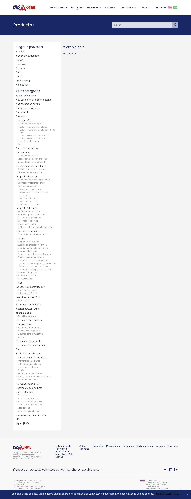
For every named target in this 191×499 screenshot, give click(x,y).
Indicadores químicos (27, 293)
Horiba (19, 76)
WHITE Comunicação (36, 487)
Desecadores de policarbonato (32, 162)
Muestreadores (23, 324)
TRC (18, 419)
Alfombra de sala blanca (29, 361)
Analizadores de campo (28, 104)
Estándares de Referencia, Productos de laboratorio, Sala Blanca (64, 451)
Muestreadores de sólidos (29, 341)
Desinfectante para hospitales (32, 169)
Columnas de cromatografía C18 (35, 135)
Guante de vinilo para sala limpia (34, 266)
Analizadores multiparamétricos (34, 192)
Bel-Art (19, 60)
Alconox (20, 51)
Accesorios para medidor (31, 189)
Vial (19, 144)
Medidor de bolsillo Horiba (29, 304)
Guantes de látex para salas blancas (35, 269)
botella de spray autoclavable (31, 214)
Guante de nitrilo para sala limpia (34, 260)
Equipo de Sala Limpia (27, 208)
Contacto (160, 7)
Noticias (146, 7)
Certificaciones (129, 7)
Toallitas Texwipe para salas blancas (34, 376)
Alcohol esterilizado (26, 95)
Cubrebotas (23, 395)
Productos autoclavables (29, 353)
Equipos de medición (27, 186)
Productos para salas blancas (31, 357)
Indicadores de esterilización (30, 287)
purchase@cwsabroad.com (84, 469)
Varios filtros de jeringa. (28, 141)
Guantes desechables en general (33, 248)
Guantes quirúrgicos (27, 272)
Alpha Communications (27, 55)
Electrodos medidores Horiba (31, 183)
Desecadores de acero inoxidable (33, 159)
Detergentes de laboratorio (30, 172)
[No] (187, 494)
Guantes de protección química (32, 245)
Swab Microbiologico (27, 316)
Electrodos (25, 195)
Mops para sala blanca (28, 367)
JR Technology (23, 80)
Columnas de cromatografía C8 (34, 138)
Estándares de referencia (29, 231)
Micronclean (22, 84)
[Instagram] (176, 469)
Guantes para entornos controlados (34, 254)
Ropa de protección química (31, 405)
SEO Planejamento (33, 489)
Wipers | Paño (23, 423)
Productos (77, 7)
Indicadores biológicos (28, 290)
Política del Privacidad (169, 494)
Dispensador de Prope (28, 221)
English (170, 7)
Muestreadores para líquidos (30, 345)
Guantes (20, 238)
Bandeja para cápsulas (27, 108)
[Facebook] (166, 469)
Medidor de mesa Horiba (29, 204)
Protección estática (27, 275)
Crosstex (20, 68)
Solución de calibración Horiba (31, 415)
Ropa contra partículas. (28, 398)
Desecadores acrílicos (28, 156)
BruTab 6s (21, 64)
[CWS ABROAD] (24, 7)
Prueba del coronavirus (28, 383)
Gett (18, 72)
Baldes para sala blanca (29, 211)
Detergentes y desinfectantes (31, 166)
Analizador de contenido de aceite (33, 99)
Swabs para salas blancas (30, 373)
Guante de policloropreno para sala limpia (38, 263)
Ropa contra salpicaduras (29, 388)
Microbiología (23, 313)
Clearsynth (21, 116)
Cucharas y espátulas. (27, 148)
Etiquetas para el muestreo (30, 334)
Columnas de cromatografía (31, 124)
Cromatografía (23, 120)
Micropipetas (23, 300)
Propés (21, 370)
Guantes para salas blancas (31, 257)
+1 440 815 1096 (152, 487)
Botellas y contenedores (29, 331)
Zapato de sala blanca (28, 380)
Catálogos (111, 7)
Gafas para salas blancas (29, 364)
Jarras (21, 337)
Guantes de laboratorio (28, 242)
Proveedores (94, 7)
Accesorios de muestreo (29, 327)
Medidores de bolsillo (29, 198)
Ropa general (24, 408)
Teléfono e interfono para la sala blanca (36, 227)
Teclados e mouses (27, 224)
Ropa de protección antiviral (31, 401)
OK (156, 494)
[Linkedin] (171, 469)
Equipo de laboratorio (27, 176)
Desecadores (22, 152)
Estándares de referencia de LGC (33, 234)
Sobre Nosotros (58, 7)
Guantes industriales (27, 251)
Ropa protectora (24, 392)
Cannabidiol (22, 112)
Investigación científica (28, 297)
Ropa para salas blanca (28, 411)
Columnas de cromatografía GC (33, 127)
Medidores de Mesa (28, 201)
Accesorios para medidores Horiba (34, 180)
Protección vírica (25, 279)
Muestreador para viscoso (29, 320)
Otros (18, 349)
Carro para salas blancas (29, 218)
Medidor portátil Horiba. (27, 308)
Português (175, 7)
